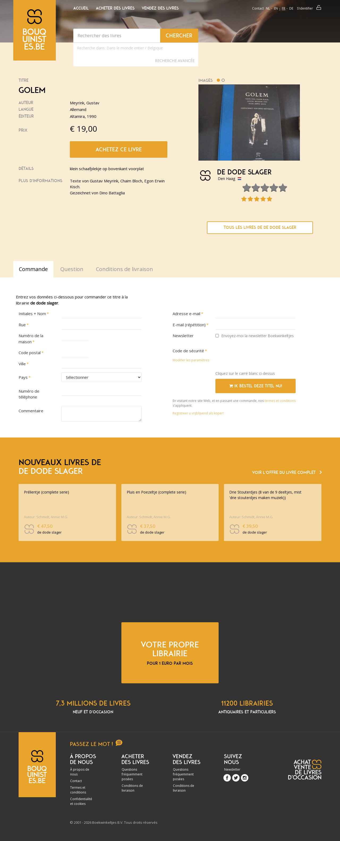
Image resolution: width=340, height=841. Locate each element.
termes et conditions (280, 400)
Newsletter (183, 335)
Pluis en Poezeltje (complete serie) (156, 492)
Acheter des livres (115, 8)
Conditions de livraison (132, 788)
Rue (22, 324)
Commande (33, 269)
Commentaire (31, 410)
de (291, 8)
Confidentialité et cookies (81, 801)
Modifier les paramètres (191, 360)
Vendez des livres (160, 8)
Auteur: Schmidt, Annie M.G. (46, 516)
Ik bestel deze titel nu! (255, 386)
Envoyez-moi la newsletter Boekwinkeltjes (254, 335)
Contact (258, 8)
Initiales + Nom (32, 313)
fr (283, 8)
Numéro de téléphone (29, 394)
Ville (22, 363)
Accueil (81, 8)
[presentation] (255, 356)
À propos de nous (79, 771)
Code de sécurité (188, 350)
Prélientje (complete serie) (46, 492)
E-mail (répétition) (189, 324)
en (276, 8)
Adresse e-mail (186, 313)
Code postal (30, 352)
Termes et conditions (78, 790)
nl (268, 8)
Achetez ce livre (119, 149)
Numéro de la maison (31, 338)
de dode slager (244, 172)
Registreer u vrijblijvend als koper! (198, 413)
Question (71, 269)
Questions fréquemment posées (132, 774)
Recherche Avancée (174, 60)
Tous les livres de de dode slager (260, 227)
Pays (23, 377)
